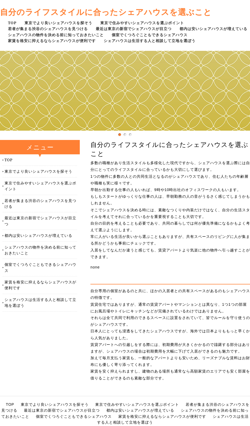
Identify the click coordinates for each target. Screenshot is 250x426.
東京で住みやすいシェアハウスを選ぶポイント (142, 22)
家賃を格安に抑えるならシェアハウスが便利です (52, 40)
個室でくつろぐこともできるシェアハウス (150, 34)
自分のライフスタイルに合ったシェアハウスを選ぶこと (106, 11)
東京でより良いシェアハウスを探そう (58, 22)
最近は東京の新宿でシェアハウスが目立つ (134, 28)
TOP (12, 22)
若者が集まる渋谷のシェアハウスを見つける (48, 28)
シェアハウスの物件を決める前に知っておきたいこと (56, 34)
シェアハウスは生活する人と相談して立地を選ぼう (149, 40)
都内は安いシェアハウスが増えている (213, 28)
